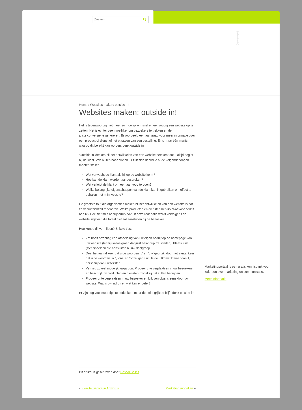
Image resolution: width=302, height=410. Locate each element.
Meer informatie (215, 279)
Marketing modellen (179, 388)
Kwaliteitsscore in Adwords (100, 388)
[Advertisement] (151, 59)
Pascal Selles (129, 372)
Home (83, 104)
